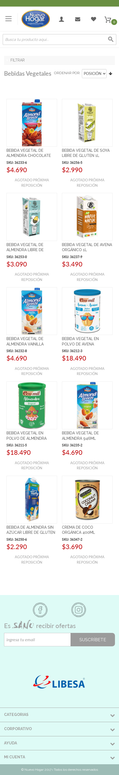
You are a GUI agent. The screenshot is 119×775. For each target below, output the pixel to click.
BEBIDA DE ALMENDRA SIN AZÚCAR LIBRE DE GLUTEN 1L (30, 532)
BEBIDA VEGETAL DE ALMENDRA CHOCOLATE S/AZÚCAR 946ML (28, 155)
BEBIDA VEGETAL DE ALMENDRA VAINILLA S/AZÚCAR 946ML (25, 344)
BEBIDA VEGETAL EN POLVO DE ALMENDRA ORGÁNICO (26, 438)
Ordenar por (67, 73)
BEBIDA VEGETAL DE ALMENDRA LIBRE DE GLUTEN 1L (25, 250)
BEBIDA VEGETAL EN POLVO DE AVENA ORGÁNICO (80, 344)
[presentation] (45, 656)
